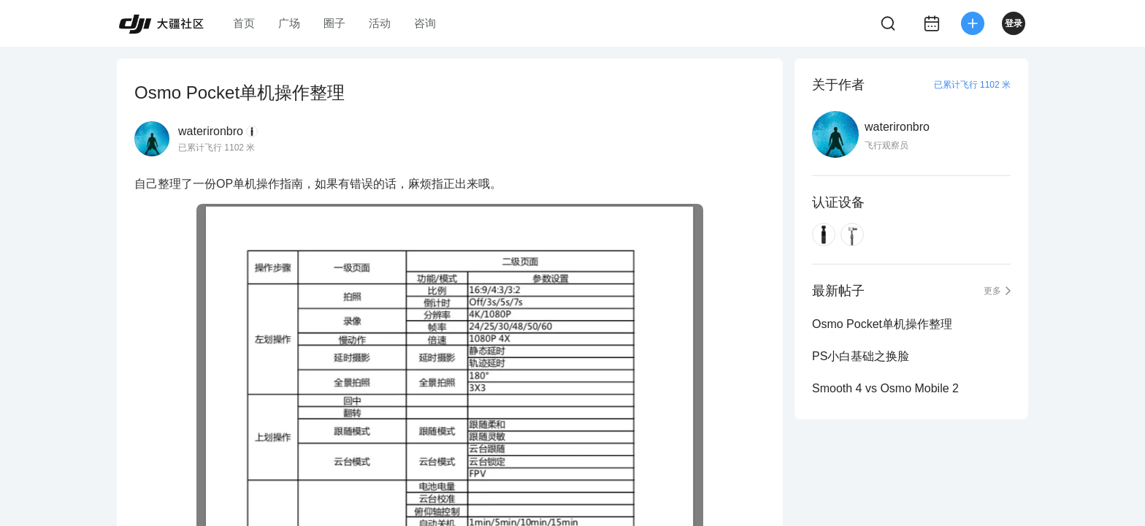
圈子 (334, 23)
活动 (380, 23)
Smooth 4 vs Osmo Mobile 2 (885, 388)
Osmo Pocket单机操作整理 (882, 324)
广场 (289, 23)
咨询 (425, 23)
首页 (244, 23)
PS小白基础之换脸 (860, 356)
